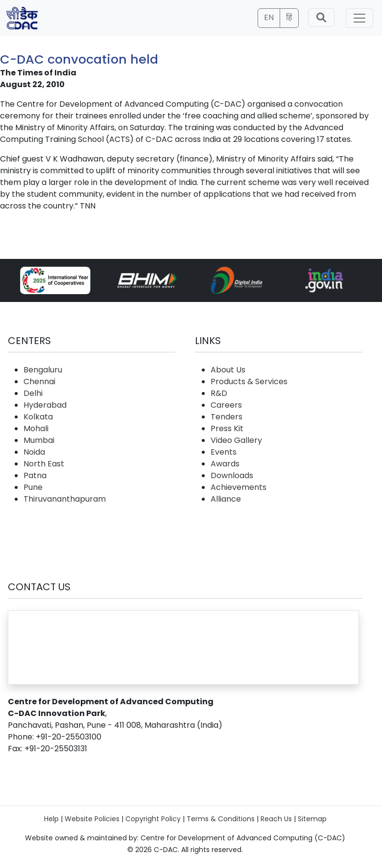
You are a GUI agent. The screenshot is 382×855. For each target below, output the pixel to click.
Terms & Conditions (221, 819)
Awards (225, 463)
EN (269, 17)
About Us (228, 369)
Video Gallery (236, 440)
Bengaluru (43, 369)
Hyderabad (45, 405)
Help (51, 819)
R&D (219, 393)
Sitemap (312, 819)
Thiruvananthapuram (65, 499)
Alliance (226, 499)
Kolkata (38, 416)
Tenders (226, 416)
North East (44, 463)
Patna (35, 475)
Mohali (36, 428)
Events (224, 452)
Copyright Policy (153, 819)
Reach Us (276, 819)
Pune (33, 487)
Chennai (39, 381)
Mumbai (39, 440)
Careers (226, 405)
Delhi (33, 393)
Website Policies (92, 819)
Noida (34, 452)
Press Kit (227, 428)
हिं (289, 17)
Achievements (238, 487)
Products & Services (249, 381)
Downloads (232, 475)
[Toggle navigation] (359, 18)
